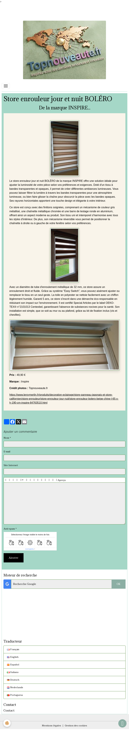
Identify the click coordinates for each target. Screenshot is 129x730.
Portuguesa (15, 695)
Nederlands (15, 687)
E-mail (7, 451)
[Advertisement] (60, 10)
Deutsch (13, 680)
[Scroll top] (122, 723)
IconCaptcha (29, 549)
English (12, 657)
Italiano (13, 672)
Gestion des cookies (76, 725)
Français (13, 649)
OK (118, 584)
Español (13, 665)
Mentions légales (51, 726)
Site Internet (11, 465)
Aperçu (61, 480)
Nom (6, 438)
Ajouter (13, 557)
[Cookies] (7, 723)
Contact (8, 710)
